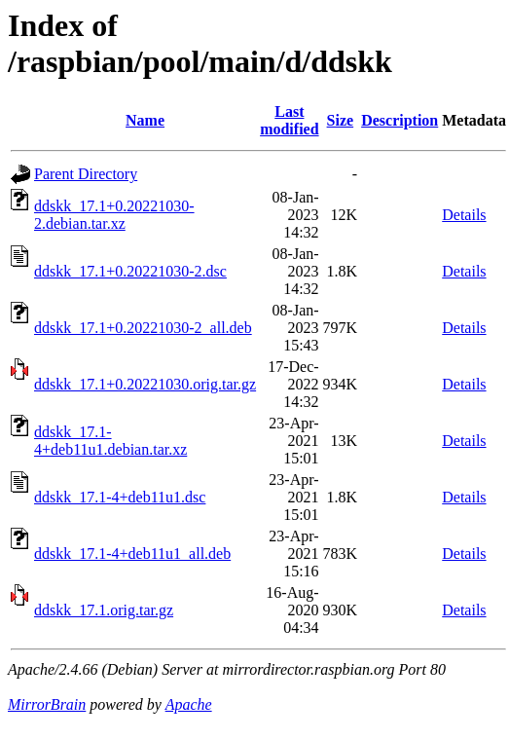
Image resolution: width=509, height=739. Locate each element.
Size (340, 120)
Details (464, 214)
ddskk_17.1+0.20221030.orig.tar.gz (145, 384)
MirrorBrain (47, 704)
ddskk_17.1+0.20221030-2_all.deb (143, 327)
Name (145, 120)
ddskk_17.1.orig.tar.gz (103, 610)
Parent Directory (85, 174)
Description (399, 120)
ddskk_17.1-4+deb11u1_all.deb (132, 553)
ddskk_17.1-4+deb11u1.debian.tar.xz (110, 441)
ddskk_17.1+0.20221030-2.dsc (130, 271)
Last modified (289, 120)
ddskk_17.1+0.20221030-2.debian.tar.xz (114, 215)
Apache (188, 704)
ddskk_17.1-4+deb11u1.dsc (119, 497)
